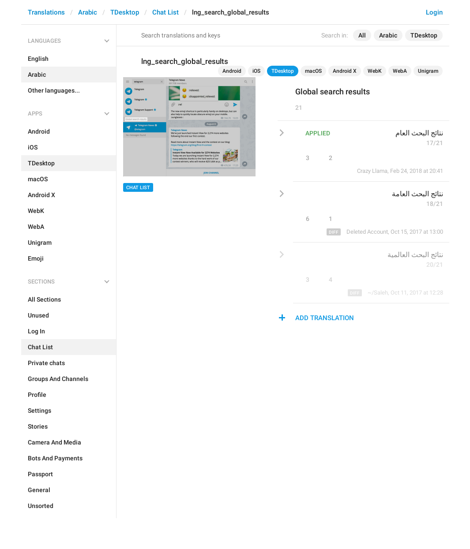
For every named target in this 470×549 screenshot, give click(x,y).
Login (434, 12)
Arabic (87, 12)
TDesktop (124, 12)
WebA (400, 71)
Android (231, 71)
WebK (375, 71)
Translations (46, 12)
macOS (313, 71)
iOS (256, 71)
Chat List (165, 12)
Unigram (428, 71)
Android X (345, 71)
